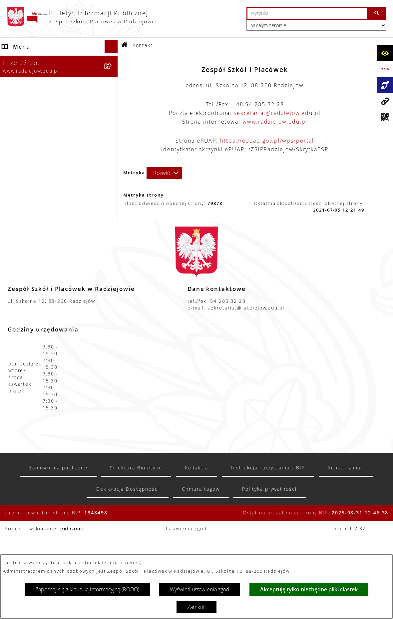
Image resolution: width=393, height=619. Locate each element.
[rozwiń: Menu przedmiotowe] (112, 244)
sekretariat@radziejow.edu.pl (277, 113)
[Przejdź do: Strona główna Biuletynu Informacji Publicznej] (124, 45)
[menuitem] (59, 77)
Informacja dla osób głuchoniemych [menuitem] (32, 288)
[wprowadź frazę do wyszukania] (307, 13)
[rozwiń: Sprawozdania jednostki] (112, 130)
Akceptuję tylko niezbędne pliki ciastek (309, 589)
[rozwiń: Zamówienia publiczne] (112, 257)
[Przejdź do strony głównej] (82, 17)
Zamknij (196, 607)
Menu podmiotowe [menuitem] (30, 60)
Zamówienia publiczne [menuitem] (36, 257)
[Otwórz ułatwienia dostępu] (385, 53)
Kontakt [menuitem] (14, 271)
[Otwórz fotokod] (385, 117)
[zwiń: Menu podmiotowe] (112, 60)
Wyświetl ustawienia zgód (199, 589)
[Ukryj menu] (111, 46)
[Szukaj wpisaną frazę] (377, 13)
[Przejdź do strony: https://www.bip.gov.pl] (385, 69)
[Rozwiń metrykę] (164, 173)
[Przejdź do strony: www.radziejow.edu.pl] (385, 101)
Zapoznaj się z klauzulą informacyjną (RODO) (87, 589)
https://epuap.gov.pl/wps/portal (267, 140)
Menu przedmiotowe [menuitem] (33, 244)
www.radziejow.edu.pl (274, 121)
